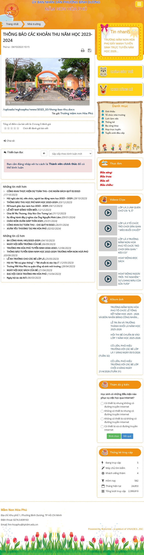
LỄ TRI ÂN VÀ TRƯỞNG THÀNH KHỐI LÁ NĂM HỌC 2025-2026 (125, 326)
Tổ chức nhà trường (115, 114)
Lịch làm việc (112, 118)
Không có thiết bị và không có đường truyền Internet (119, 420)
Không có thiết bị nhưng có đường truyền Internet (117, 412)
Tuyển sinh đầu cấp (115, 132)
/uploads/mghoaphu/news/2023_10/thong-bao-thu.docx (38, 109)
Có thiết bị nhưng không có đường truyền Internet (117, 404)
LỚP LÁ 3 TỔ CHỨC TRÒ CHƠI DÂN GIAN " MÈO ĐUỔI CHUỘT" (129, 226)
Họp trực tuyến (113, 129)
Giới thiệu (110, 111)
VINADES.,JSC (135, 529)
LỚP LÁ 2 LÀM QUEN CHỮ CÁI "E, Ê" (129, 209)
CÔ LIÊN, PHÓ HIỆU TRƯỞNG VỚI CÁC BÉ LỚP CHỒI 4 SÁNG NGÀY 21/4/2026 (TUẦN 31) (118, 366)
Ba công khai (112, 125)
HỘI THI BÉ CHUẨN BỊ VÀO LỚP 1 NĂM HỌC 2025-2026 (125, 336)
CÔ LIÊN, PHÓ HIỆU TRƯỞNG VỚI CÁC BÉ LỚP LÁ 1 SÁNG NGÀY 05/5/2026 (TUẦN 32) (119, 351)
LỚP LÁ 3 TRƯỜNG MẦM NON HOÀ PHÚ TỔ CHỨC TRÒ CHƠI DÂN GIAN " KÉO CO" (128, 245)
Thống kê (110, 122)
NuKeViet (106, 529)
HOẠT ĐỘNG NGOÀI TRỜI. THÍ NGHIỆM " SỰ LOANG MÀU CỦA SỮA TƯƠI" (129, 279)
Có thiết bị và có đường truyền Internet (119, 428)
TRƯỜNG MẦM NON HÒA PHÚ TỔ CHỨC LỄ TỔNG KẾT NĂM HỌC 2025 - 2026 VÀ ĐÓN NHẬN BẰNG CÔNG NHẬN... (119, 312)
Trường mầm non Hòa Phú (76, 113)
